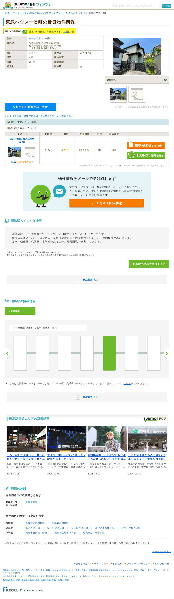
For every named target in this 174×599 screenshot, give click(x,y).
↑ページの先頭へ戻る (161, 552)
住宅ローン (76, 576)
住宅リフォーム (20, 576)
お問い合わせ (162, 563)
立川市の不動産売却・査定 (30, 106)
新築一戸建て (140, 570)
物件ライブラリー (91, 576)
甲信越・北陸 (28, 580)
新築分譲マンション (108, 570)
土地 (163, 570)
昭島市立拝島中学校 (94, 532)
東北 (13, 580)
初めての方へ (82, 563)
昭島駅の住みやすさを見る (149, 264)
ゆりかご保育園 (55, 527)
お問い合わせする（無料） (146, 145)
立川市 (82, 13)
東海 (37, 580)
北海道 (6, 580)
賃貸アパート (68, 570)
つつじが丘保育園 (131, 527)
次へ (166, 353)
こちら (127, 383)
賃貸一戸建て (81, 570)
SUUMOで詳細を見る (146, 155)
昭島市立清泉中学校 (36, 532)
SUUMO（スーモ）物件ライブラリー (28, 5)
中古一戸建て (154, 570)
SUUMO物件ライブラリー (51, 13)
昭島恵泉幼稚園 (60, 523)
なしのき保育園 (79, 527)
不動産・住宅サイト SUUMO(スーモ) (20, 570)
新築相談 (50, 576)
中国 (54, 580)
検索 (167, 6)
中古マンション (125, 570)
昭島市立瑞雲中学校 (65, 532)
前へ (7, 353)
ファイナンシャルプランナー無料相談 (118, 576)
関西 (43, 580)
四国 (49, 580)
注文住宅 (7, 576)
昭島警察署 (32, 502)
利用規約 (117, 563)
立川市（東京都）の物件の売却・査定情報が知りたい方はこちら (39, 116)
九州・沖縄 (63, 580)
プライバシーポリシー (139, 563)
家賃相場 (93, 570)
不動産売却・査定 (36, 576)
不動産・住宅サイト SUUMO (18, 13)
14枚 (13, 162)
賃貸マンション (53, 570)
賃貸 (65, 31)
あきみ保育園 (33, 527)
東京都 (71, 13)
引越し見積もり (63, 576)
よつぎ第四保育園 (104, 527)
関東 (18, 580)
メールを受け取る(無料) (106, 203)
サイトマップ (101, 563)
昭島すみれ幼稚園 (35, 523)
